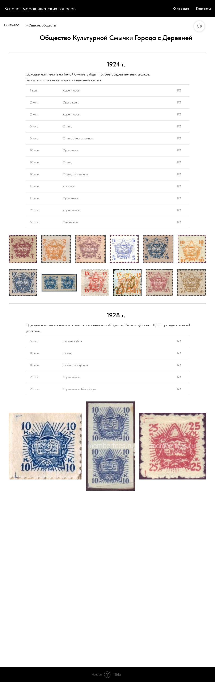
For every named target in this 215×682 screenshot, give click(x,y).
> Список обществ (41, 25)
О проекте (181, 9)
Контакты (203, 9)
